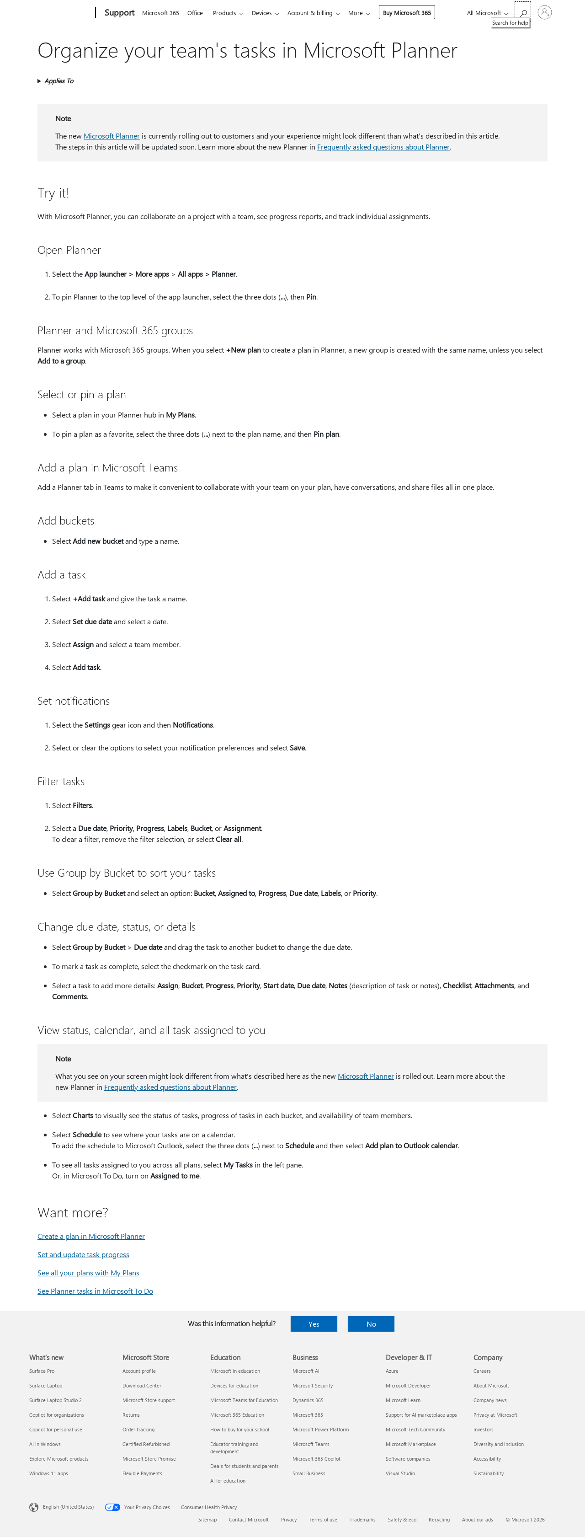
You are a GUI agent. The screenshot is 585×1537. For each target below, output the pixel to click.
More (364, 12)
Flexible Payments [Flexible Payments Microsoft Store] (142, 1473)
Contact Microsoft (249, 1519)
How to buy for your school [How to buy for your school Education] (239, 1429)
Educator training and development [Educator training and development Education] (234, 1448)
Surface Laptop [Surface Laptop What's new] (45, 1385)
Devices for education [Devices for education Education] (234, 1385)
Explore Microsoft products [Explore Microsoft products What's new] (59, 1458)
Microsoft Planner (112, 135)
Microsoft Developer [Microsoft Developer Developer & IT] (408, 1385)
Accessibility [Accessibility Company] (487, 1458)
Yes (313, 1323)
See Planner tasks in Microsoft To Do (95, 1291)
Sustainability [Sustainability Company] (488, 1473)
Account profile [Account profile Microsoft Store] (139, 1370)
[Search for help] (523, 11)
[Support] (118, 12)
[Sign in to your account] (545, 12)
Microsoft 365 (160, 12)
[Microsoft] (60, 12)
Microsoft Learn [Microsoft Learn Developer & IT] (403, 1400)
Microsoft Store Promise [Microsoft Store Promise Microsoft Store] (149, 1458)
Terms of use (323, 1519)
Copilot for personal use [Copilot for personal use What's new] (55, 1429)
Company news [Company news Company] (490, 1400)
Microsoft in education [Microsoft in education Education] (235, 1370)
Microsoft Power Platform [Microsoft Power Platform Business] (320, 1429)
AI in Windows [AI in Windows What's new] (45, 1444)
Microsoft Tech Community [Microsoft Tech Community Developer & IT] (415, 1429)
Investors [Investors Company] (483, 1429)
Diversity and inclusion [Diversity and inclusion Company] (498, 1444)
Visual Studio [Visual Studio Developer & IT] (400, 1473)
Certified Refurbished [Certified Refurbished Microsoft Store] (146, 1444)
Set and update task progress (83, 1254)
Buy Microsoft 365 (416, 12)
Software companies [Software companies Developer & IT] (408, 1458)
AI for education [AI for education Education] (227, 1480)
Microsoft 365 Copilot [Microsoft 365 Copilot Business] (316, 1458)
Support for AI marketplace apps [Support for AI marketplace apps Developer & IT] (421, 1414)
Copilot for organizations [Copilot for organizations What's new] (56, 1414)
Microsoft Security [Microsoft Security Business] (312, 1385)
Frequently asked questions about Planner (383, 146)
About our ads (477, 1519)
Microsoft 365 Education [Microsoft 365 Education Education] (237, 1414)
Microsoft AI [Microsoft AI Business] (305, 1370)
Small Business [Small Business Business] (308, 1473)
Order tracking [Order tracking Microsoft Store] (138, 1429)
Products (228, 12)
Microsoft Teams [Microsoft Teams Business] (311, 1444)
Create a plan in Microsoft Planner (91, 1236)
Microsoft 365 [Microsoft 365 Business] (307, 1414)
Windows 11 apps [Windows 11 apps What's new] (48, 1473)
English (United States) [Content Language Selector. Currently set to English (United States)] (68, 1506)
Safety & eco (402, 1519)
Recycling (439, 1519)
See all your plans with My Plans (88, 1272)
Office (197, 12)
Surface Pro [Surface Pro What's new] (41, 1370)
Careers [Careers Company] (482, 1370)
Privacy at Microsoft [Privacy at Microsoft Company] (495, 1414)
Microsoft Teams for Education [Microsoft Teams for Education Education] (244, 1400)
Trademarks (363, 1519)
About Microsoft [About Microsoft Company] (491, 1385)
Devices (267, 12)
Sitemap (207, 1519)
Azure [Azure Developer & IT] (392, 1370)
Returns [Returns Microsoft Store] (131, 1414)
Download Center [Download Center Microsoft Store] (141, 1385)
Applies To (58, 80)
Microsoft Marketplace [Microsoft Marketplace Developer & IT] (411, 1444)
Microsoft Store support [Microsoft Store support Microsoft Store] (148, 1400)
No (371, 1323)
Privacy (289, 1519)
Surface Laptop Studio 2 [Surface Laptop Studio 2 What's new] (55, 1400)
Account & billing (317, 12)
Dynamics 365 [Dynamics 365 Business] (308, 1400)
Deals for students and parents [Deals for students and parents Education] (244, 1465)
